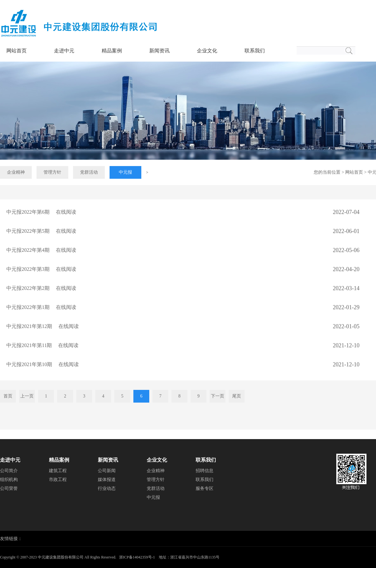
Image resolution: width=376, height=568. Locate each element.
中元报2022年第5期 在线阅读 (41, 231)
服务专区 (204, 488)
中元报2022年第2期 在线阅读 (41, 288)
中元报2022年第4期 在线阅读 (41, 250)
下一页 (217, 396)
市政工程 (58, 479)
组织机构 (9, 479)
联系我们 (255, 50)
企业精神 (16, 172)
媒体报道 (107, 479)
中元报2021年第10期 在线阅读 (42, 364)
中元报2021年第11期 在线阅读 (42, 345)
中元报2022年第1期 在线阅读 (41, 307)
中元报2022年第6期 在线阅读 (41, 212)
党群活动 (89, 172)
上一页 (27, 396)
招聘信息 (204, 470)
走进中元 (64, 50)
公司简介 (9, 470)
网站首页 (16, 50)
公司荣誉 (9, 488)
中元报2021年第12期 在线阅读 (42, 326)
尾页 (236, 396)
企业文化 (207, 50)
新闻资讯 (159, 50)
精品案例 (112, 50)
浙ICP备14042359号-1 (137, 557)
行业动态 (107, 488)
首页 (7, 396)
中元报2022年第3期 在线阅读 (41, 269)
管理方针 (52, 172)
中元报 (125, 172)
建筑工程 (58, 470)
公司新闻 (107, 470)
